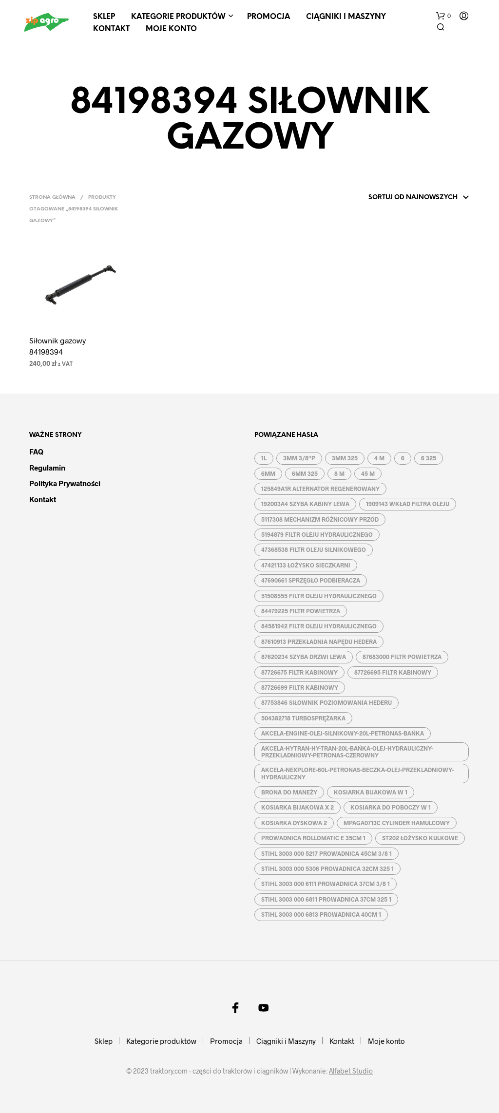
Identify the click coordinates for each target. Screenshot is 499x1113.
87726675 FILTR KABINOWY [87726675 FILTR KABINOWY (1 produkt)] (299, 672)
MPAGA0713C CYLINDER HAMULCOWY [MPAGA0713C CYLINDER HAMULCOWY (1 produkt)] (397, 822)
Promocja (268, 17)
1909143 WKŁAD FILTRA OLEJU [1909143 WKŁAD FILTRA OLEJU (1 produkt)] (407, 503)
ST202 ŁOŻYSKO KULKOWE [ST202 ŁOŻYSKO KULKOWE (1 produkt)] (420, 837)
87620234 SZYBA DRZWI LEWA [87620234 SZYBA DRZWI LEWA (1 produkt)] (303, 656)
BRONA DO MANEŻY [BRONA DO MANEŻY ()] (289, 792)
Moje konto (171, 29)
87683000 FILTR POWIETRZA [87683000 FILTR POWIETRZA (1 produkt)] (402, 656)
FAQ (36, 451)
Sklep (104, 17)
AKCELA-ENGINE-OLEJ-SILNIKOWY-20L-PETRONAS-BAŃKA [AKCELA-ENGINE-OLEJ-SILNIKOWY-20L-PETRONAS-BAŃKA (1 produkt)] (342, 733)
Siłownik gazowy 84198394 (57, 346)
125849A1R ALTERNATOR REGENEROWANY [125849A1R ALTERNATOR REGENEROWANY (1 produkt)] (320, 488)
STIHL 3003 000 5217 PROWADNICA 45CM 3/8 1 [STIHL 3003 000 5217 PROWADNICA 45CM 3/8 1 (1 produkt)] (326, 853)
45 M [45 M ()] (368, 473)
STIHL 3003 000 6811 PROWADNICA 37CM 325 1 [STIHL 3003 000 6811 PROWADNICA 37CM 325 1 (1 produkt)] (326, 899)
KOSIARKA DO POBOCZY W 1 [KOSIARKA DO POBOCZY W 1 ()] (390, 807)
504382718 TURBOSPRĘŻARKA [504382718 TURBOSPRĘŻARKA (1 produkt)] (303, 718)
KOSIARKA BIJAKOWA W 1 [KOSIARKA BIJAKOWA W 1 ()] (370, 792)
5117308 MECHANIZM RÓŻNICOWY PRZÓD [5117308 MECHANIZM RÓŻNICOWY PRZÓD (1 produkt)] (320, 519)
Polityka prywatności (64, 483)
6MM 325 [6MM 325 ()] (305, 473)
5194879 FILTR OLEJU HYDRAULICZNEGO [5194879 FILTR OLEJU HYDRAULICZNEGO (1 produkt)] (317, 534)
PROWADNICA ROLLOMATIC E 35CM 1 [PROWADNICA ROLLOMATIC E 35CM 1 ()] (313, 837)
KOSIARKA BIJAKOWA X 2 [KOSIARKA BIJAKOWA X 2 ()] (297, 807)
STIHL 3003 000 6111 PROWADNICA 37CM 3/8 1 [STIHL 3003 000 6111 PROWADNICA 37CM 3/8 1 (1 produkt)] (325, 883)
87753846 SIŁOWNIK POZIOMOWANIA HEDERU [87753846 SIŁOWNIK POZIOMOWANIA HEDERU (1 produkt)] (326, 702)
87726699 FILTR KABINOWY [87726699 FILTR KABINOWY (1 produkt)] (299, 687)
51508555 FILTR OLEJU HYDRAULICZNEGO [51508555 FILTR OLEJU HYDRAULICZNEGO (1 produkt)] (319, 595)
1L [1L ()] (264, 457)
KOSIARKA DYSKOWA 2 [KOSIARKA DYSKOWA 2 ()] (294, 822)
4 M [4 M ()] (379, 457)
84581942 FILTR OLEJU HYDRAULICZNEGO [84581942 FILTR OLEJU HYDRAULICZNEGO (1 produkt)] (319, 626)
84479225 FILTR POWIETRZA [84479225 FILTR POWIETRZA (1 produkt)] (300, 610)
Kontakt (111, 29)
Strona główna (52, 197)
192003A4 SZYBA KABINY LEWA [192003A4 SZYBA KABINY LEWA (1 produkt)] (305, 503)
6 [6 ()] (402, 457)
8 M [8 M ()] (339, 473)
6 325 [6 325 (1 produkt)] (428, 457)
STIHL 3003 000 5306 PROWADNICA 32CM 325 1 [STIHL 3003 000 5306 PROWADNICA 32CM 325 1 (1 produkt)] (327, 868)
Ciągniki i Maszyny (346, 17)
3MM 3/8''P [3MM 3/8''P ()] (299, 457)
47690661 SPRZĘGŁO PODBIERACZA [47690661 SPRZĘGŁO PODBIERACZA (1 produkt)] (310, 580)
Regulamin (47, 467)
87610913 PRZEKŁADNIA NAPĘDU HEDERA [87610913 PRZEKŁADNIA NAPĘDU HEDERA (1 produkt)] (319, 641)
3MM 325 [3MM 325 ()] (345, 457)
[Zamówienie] (406, 198)
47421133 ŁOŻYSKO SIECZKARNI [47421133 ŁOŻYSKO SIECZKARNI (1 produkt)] (305, 565)
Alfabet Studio (351, 1071)
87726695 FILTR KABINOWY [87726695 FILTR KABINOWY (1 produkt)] (392, 672)
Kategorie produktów (178, 17)
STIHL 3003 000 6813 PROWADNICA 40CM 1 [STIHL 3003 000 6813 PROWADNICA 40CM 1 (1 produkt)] (321, 914)
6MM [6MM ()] (268, 473)
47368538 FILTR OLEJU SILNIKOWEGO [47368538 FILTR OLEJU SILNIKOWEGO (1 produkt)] (313, 549)
